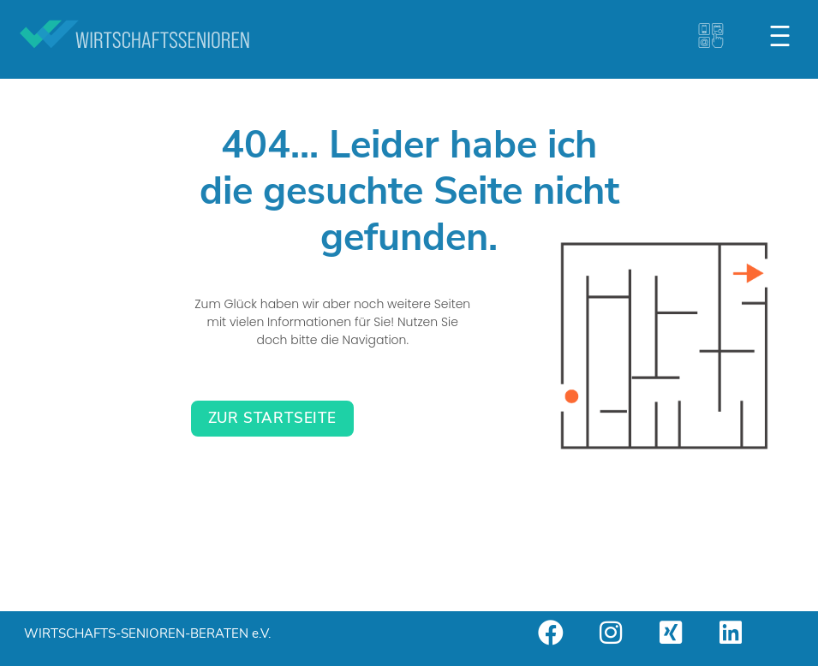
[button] (782, 36)
